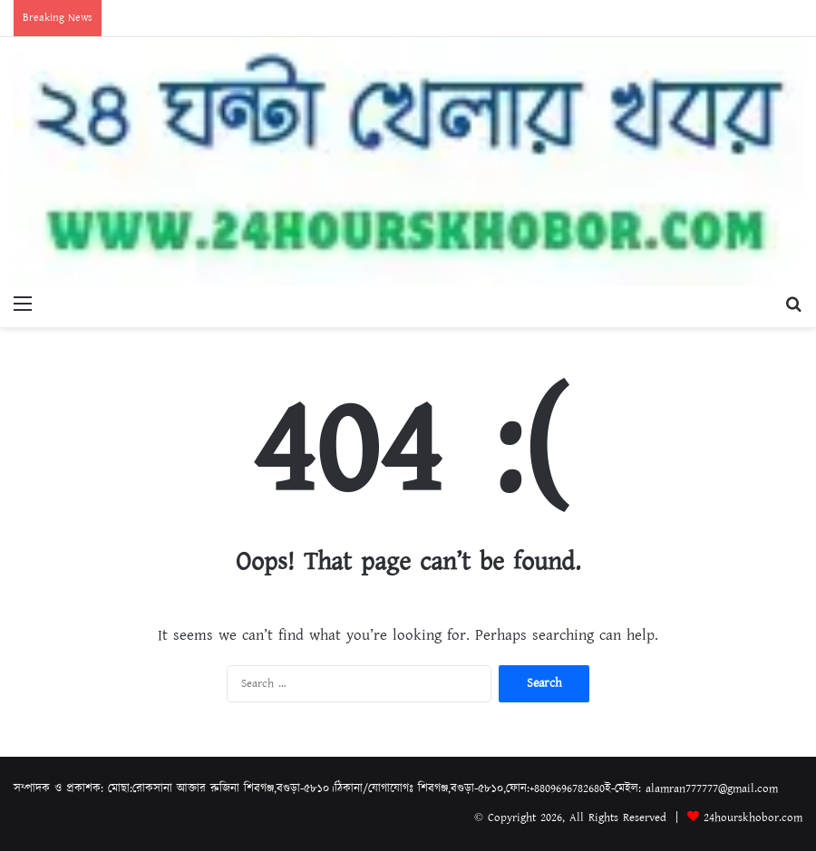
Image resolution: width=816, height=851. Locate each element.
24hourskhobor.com (753, 818)
